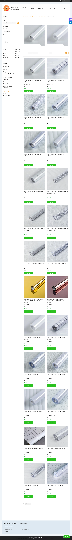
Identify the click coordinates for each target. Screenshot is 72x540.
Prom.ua (41, 537)
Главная (32, 8)
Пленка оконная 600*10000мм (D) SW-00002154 (56, 338)
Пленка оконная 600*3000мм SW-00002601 (34, 263)
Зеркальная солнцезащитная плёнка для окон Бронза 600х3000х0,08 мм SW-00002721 (56, 301)
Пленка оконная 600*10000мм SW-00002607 (55, 486)
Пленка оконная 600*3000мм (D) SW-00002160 (33, 81)
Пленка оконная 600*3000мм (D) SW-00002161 (56, 81)
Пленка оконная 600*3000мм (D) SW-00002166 (56, 155)
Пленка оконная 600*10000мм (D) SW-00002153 (33, 338)
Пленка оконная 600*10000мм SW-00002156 (32, 375)
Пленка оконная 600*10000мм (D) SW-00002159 (56, 412)
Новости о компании (9, 526)
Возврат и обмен (8, 529)
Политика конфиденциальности (50, 538)
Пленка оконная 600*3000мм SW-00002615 (57, 263)
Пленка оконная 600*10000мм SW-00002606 (32, 486)
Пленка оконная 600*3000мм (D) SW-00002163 (56, 118)
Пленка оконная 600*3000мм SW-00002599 (34, 228)
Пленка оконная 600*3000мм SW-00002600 (57, 228)
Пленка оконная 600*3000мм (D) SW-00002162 (33, 118)
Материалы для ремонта (37, 16)
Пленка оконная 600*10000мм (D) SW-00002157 (56, 375)
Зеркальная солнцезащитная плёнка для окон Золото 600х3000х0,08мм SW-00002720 (33, 301)
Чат (66, 536)
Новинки (23, 526)
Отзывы (6, 531)
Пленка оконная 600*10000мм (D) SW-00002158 (33, 412)
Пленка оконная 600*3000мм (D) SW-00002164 (33, 155)
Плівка (45, 16)
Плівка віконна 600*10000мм (53, 45)
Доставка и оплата (9, 527)
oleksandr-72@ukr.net (7, 91)
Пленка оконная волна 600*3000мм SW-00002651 (33, 192)
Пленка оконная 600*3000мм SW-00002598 (57, 191)
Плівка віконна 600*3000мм (29, 45)
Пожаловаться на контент (38, 538)
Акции (23, 527)
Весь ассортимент (25, 529)
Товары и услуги (40, 8)
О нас (50, 8)
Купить (28, 91)
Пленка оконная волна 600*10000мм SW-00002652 (34, 449)
